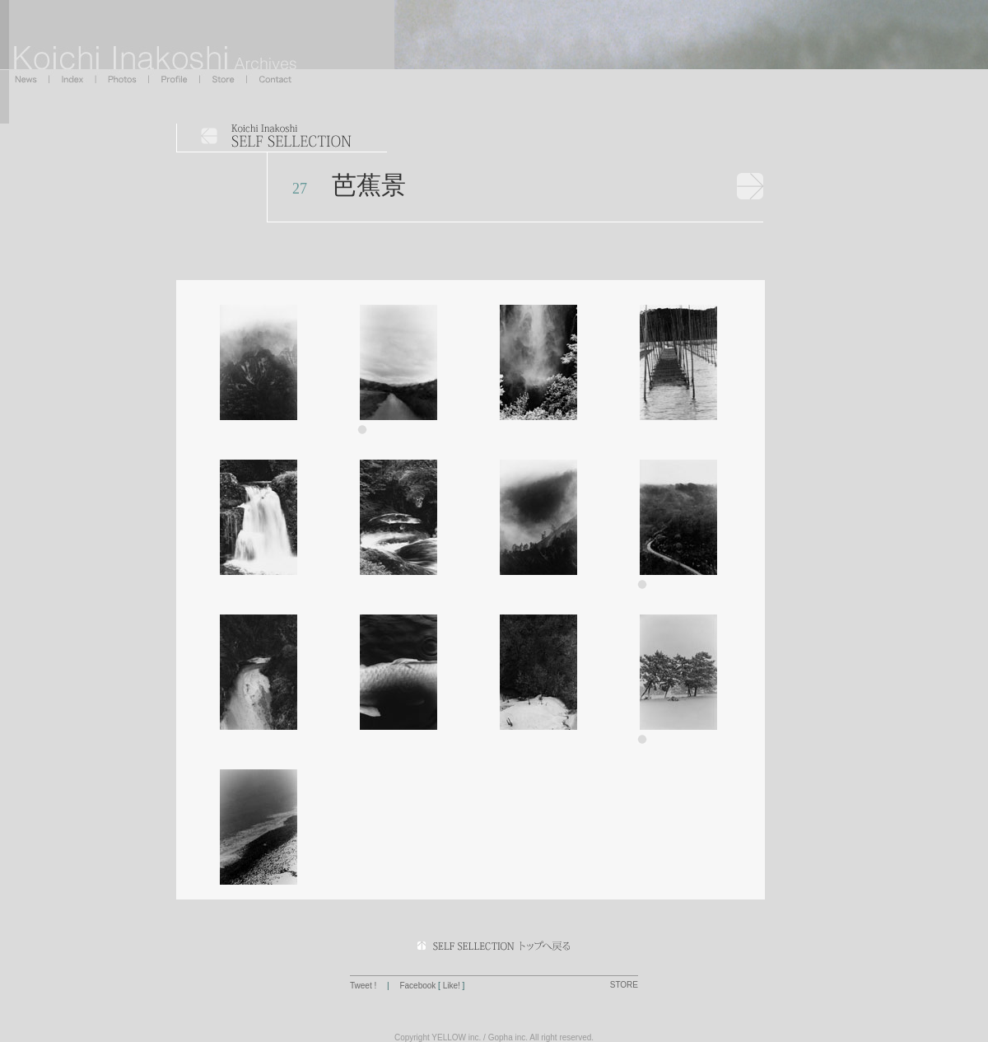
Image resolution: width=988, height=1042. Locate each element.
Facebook (417, 985)
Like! (451, 985)
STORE (624, 984)
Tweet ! (364, 985)
